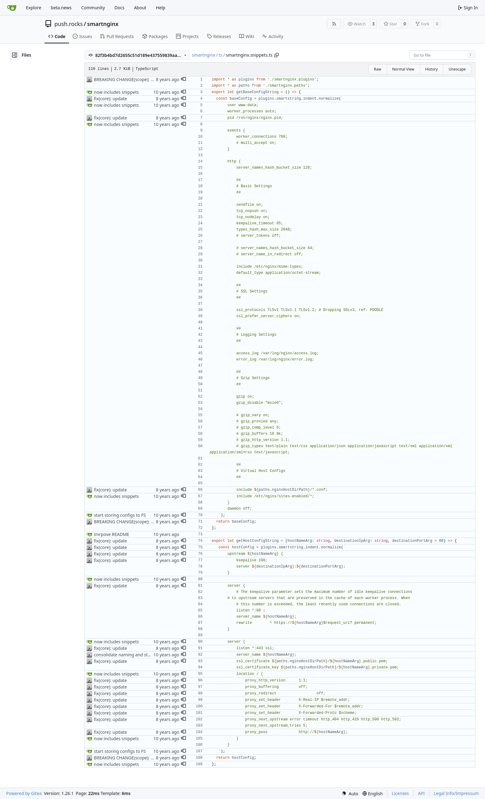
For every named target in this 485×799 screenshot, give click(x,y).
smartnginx (102, 24)
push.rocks (68, 24)
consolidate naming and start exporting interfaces (145, 655)
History (431, 69)
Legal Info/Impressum (456, 793)
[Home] (11, 7)
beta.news (61, 8)
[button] (183, 79)
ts (220, 55)
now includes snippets (116, 92)
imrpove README (111, 534)
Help (160, 8)
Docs (119, 8)
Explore (33, 8)
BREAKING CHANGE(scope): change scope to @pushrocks (152, 79)
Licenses (400, 793)
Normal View (403, 69)
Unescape (457, 69)
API (421, 793)
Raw (377, 69)
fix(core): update (110, 98)
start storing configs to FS (120, 515)
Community (93, 8)
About (140, 8)
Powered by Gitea (24, 793)
